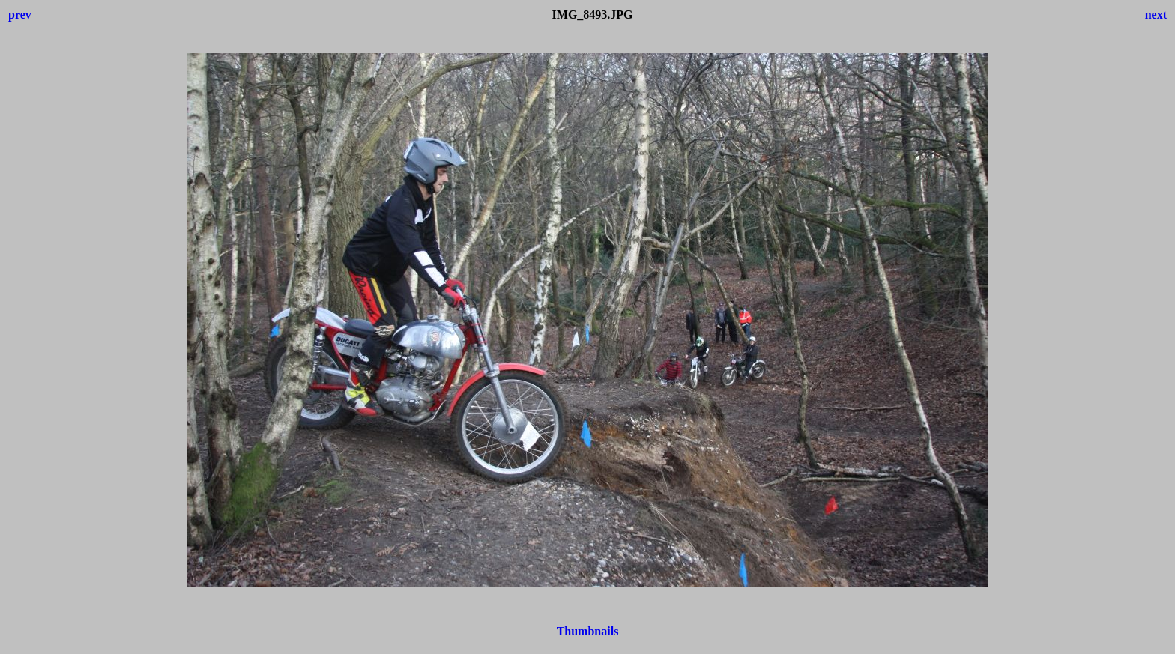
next (1156, 14)
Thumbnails (588, 631)
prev (19, 14)
